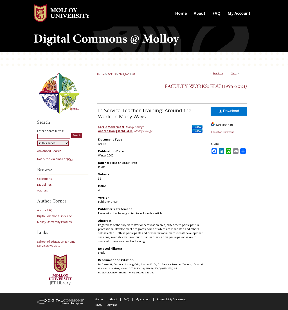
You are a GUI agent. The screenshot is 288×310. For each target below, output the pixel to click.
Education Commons (222, 132)
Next (233, 73)
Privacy (98, 304)
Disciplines (44, 184)
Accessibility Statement (171, 299)
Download (229, 111)
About (113, 299)
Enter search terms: (50, 131)
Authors (42, 190)
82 (134, 74)
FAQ (126, 299)
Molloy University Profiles (54, 222)
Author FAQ (44, 210)
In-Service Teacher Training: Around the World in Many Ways (144, 113)
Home (101, 74)
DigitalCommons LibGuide (54, 216)
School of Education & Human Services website (57, 244)
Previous (218, 73)
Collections (44, 179)
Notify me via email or (55, 159)
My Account (143, 299)
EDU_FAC (124, 74)
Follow (197, 126)
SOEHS (112, 74)
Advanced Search (49, 151)
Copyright (111, 304)
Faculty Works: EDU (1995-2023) (205, 86)
